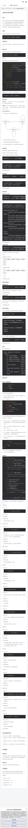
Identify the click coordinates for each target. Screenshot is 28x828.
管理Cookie (14, 825)
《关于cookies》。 (18, 817)
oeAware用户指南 (19, 8)
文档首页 (3, 8)
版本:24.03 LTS (9, 8)
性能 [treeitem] (14, 8)
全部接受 (14, 819)
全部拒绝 (14, 822)
